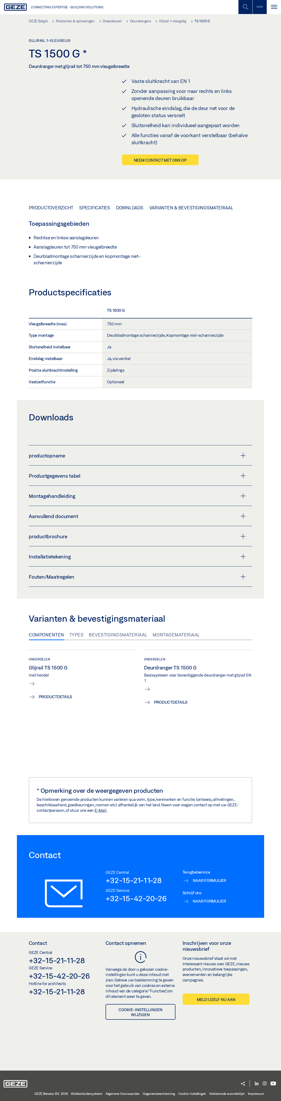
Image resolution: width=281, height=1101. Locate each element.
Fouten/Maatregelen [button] (137, 577)
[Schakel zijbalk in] (245, 7)
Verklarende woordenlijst (227, 1094)
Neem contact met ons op (160, 160)
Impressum (256, 1094)
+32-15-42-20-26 (136, 898)
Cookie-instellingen (192, 1094)
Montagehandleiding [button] (137, 496)
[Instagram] (264, 1084)
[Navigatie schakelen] (274, 7)
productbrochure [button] (137, 536)
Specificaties (94, 207)
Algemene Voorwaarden (123, 1094)
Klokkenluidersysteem (86, 1094)
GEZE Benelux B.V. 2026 (51, 1094)
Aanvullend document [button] (137, 516)
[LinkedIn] (256, 1084)
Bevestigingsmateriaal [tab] (118, 634)
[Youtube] (273, 1084)
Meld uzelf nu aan (216, 999)
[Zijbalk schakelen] (259, 7)
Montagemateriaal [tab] (176, 634)
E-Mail (101, 810)
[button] (243, 1084)
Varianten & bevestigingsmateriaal (191, 207)
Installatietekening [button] (137, 556)
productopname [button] (137, 455)
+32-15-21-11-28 (133, 880)
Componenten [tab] (46, 634)
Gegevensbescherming (159, 1094)
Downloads (129, 207)
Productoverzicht (51, 207)
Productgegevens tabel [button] (137, 476)
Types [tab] (76, 634)
